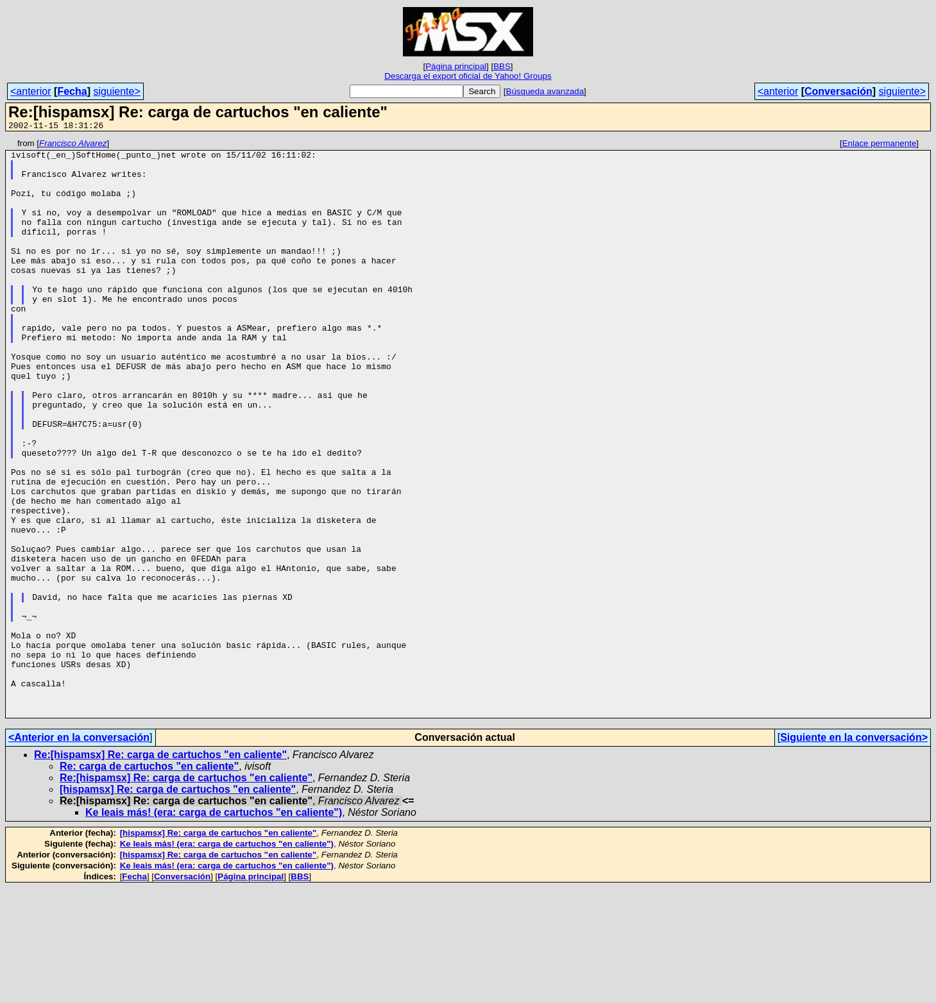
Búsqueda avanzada (545, 91)
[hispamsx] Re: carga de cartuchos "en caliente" (178, 904)
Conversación (838, 91)
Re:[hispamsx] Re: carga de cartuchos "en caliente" (160, 870)
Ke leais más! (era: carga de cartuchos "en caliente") (213, 927)
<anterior (30, 91)
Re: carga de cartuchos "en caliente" (149, 881)
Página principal (455, 66)
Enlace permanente (879, 145)
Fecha (72, 91)
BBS (502, 66)
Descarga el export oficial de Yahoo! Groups (467, 76)
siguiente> (116, 91)
